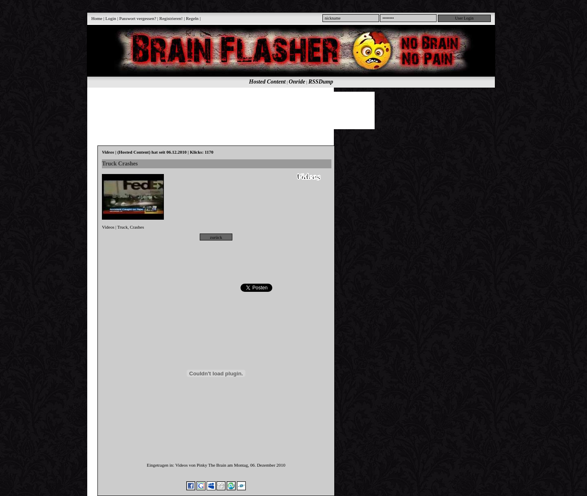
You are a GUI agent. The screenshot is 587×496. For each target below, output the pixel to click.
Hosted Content (267, 82)
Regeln (192, 18)
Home (96, 18)
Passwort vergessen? (138, 18)
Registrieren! (171, 18)
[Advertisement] (286, 110)
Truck (122, 227)
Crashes (137, 227)
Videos (108, 227)
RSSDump (321, 82)
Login (111, 18)
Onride (297, 82)
